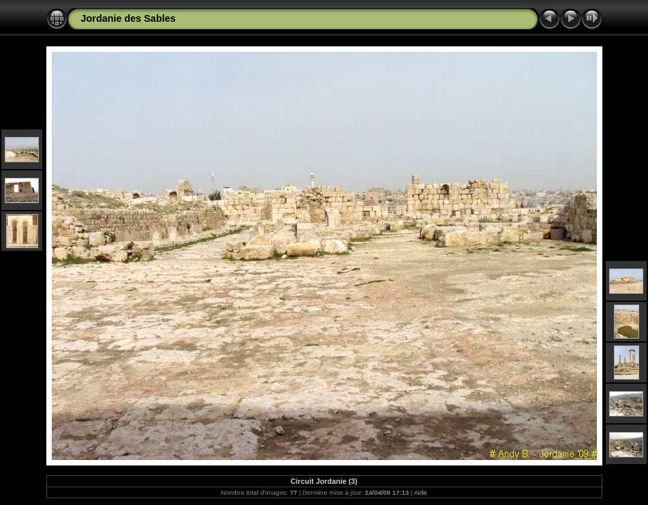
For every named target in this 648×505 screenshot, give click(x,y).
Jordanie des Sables (128, 18)
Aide (420, 492)
